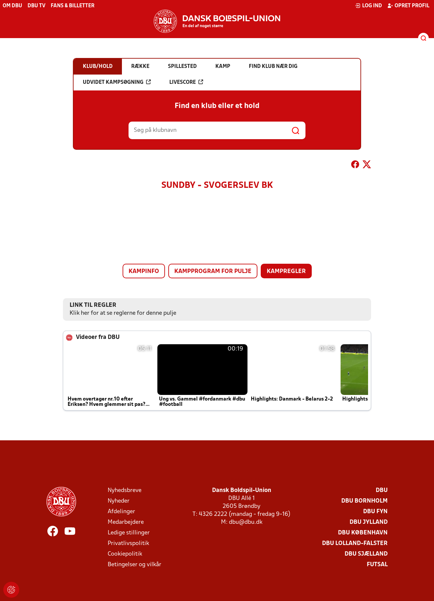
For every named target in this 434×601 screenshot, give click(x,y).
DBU (382, 490)
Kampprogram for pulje (212, 271)
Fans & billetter (72, 6)
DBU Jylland (369, 522)
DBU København (363, 533)
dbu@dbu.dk (245, 522)
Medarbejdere (126, 522)
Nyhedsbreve (124, 490)
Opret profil (408, 6)
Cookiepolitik (125, 554)
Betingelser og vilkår (134, 565)
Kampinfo (144, 271)
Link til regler (93, 305)
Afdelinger (121, 512)
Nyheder (119, 501)
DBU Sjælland (366, 554)
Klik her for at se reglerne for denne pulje (123, 313)
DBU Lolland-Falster (355, 543)
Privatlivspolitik (128, 543)
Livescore (186, 82)
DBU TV (36, 6)
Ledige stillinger (129, 533)
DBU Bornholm (364, 501)
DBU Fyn (375, 512)
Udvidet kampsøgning (117, 82)
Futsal (377, 565)
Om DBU (12, 6)
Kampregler (286, 271)
